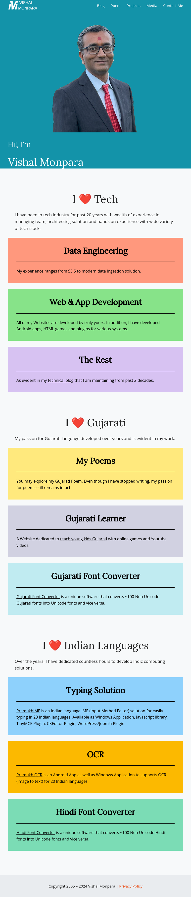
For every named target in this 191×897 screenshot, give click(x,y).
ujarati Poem (70, 481)
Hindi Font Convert (33, 832)
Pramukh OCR (29, 775)
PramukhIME (28, 711)
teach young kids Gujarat (83, 539)
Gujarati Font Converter (38, 596)
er (53, 832)
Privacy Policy (131, 886)
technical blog (60, 380)
